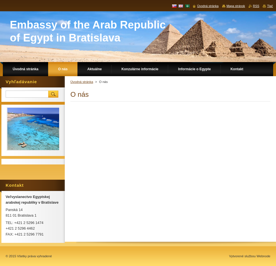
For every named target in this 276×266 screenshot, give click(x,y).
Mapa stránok (235, 6)
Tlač (270, 6)
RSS (256, 6)
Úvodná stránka (81, 81)
